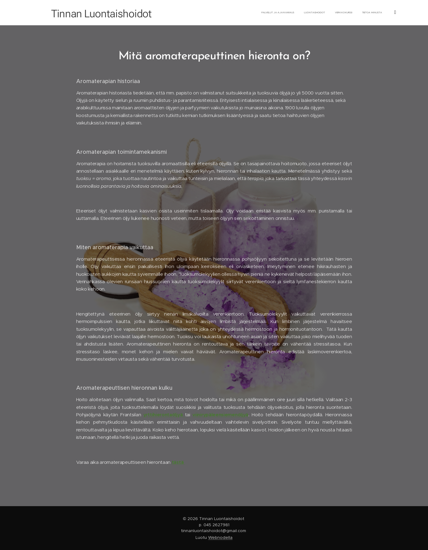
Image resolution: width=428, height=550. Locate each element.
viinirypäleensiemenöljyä (220, 415)
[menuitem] (262, 12)
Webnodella (220, 537)
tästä (178, 462)
